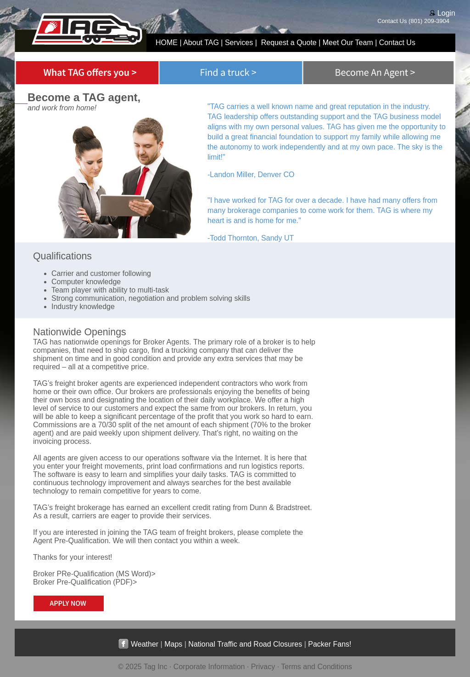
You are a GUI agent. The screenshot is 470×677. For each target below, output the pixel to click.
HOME (167, 42)
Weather (144, 644)
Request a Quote (289, 42)
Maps (173, 644)
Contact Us (392, 20)
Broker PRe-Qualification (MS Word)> (94, 574)
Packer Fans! (329, 644)
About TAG (201, 42)
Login (442, 13)
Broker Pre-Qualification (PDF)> (85, 582)
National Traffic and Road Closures (245, 644)
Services (239, 42)
